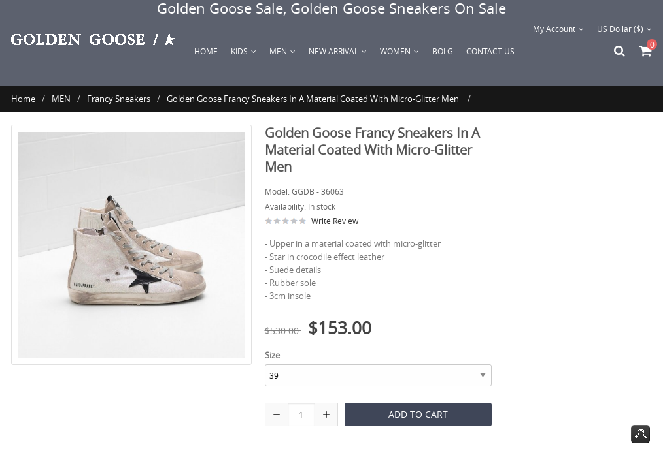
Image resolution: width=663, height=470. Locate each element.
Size (272, 355)
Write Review (334, 220)
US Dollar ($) (624, 29)
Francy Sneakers (118, 98)
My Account (558, 29)
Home (206, 51)
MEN (61, 98)
